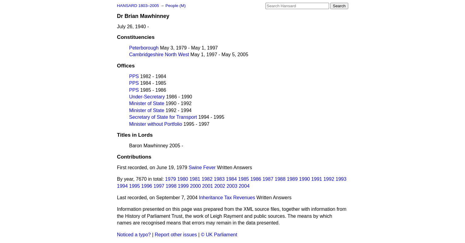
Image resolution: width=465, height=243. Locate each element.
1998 (171, 186)
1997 (159, 186)
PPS (134, 76)
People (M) (175, 5)
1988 (280, 179)
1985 (243, 179)
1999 (183, 186)
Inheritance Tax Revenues (227, 197)
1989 (292, 179)
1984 (231, 179)
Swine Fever (202, 167)
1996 (146, 186)
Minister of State (147, 103)
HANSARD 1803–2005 (138, 5)
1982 (207, 179)
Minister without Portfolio (155, 124)
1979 (170, 179)
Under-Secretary (147, 96)
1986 (255, 179)
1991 (316, 179)
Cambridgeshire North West (159, 54)
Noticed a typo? (134, 234)
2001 (207, 186)
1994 (122, 186)
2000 (195, 186)
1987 (267, 179)
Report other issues (176, 234)
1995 (134, 186)
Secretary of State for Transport (163, 117)
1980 (182, 179)
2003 (232, 186)
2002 (219, 186)
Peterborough (144, 47)
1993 (340, 179)
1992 (328, 179)
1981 (194, 179)
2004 (244, 186)
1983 (219, 179)
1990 (304, 179)
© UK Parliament (219, 234)
